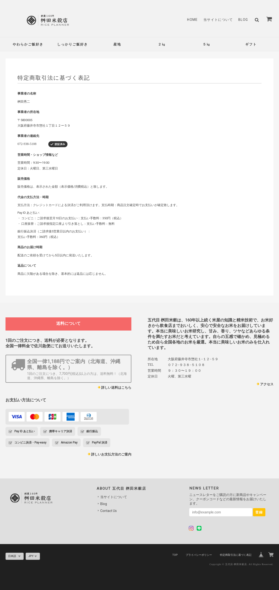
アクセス (266, 384)
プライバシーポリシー (199, 554)
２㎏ (162, 44)
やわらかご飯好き (28, 44)
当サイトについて (218, 20)
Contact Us (108, 511)
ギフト (251, 44)
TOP (175, 554)
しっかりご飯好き (72, 44)
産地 (117, 44)
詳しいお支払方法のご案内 (111, 454)
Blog (243, 20)
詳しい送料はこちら (116, 387)
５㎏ (206, 44)
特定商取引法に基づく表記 (235, 554)
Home (192, 20)
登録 (259, 512)
